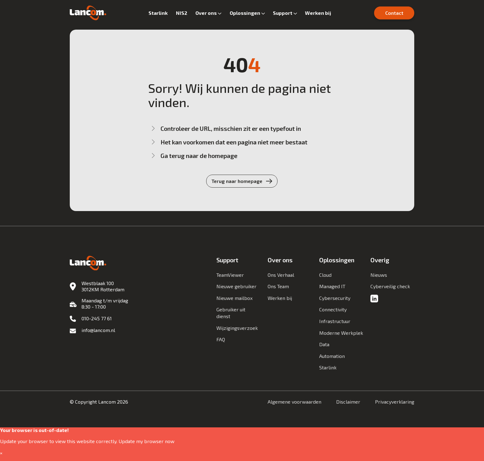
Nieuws (378, 275)
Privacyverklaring (394, 402)
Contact (394, 13)
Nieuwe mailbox (234, 298)
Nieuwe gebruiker (236, 286)
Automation (332, 356)
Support (282, 13)
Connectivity (333, 309)
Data (324, 344)
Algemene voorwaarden (294, 402)
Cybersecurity (334, 298)
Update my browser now (146, 441)
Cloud (325, 275)
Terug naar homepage (236, 181)
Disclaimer (348, 402)
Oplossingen (245, 13)
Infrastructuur (334, 321)
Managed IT (332, 286)
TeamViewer (230, 275)
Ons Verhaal (281, 275)
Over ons (206, 13)
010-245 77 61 (96, 318)
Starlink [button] (158, 13)
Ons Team (278, 286)
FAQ (220, 339)
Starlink (327, 367)
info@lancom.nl (98, 330)
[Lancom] (88, 13)
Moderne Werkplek (341, 333)
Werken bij (318, 13)
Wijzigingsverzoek (237, 328)
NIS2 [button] (181, 13)
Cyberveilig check (390, 286)
